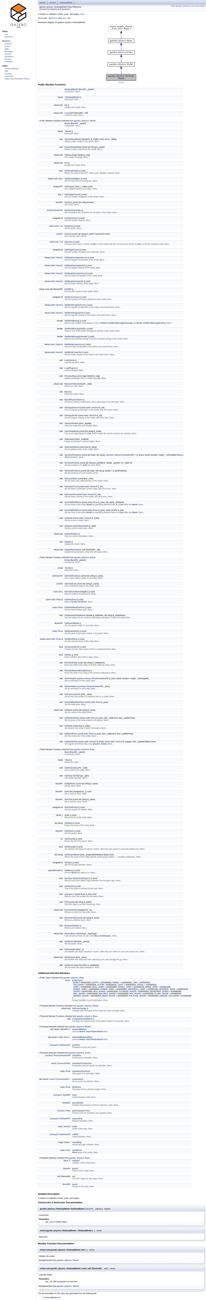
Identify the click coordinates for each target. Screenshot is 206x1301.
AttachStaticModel (73, 140)
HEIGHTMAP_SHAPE (159, 992)
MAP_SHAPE (79, 994)
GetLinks (69, 242)
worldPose (77, 1151)
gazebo (43, 2)
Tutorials (8, 74)
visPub (75, 1135)
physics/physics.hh (59, 18)
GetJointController (73, 211)
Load (67, 113)
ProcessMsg (70, 376)
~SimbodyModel (72, 98)
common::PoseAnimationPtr (95, 679)
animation (76, 1056)
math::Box (58, 179)
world (74, 1185)
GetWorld (69, 871)
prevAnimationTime (81, 1111)
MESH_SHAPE (108, 996)
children (76, 1161)
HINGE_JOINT (151, 987)
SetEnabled (70, 440)
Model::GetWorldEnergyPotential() (116, 323)
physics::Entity (100, 744)
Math (7, 49)
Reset (67, 392)
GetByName (70, 784)
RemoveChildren (72, 926)
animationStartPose (81, 1072)
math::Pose (104, 140)
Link (94, 244)
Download (9, 76)
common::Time (63, 1111)
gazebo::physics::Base (84, 750)
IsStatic (68, 655)
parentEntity (77, 1103)
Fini (66, 163)
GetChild (68, 792)
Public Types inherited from (61, 978)
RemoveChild (71, 384)
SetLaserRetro (71, 479)
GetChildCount (71, 808)
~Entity (68, 568)
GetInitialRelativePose (74, 608)
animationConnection (82, 1064)
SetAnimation (71, 679)
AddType (68, 776)
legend (121, 83)
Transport (9, 61)
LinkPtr (59, 234)
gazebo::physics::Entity (84, 558)
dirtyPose (76, 1087)
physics (53, 2)
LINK (135, 983)
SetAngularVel (71, 416)
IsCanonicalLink (72, 647)
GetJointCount (71, 219)
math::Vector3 (56, 258)
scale (74, 1127)
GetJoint (68, 203)
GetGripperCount (72, 195)
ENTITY (95, 983)
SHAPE (76, 992)
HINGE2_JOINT (124, 987)
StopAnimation (71, 534)
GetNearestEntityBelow (75, 616)
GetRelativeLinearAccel (75, 274)
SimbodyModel (66, 2)
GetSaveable (70, 847)
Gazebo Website (12, 69)
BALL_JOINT (98, 987)
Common (8, 44)
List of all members (198, 6)
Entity (67, 560)
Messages (9, 51)
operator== (70, 895)
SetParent (69, 942)
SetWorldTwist (71, 742)
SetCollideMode (72, 432)
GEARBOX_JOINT (167, 990)
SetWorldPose (71, 734)
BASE (75, 983)
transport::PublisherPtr (60, 1045)
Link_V (58, 242)
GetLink (68, 234)
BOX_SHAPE (99, 992)
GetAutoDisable (72, 171)
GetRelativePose (72, 632)
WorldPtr (57, 871)
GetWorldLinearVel (73, 353)
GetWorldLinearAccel (74, 345)
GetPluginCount (72, 250)
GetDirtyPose (71, 600)
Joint (67, 458)
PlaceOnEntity (71, 663)
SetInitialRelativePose (74, 703)
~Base (67, 760)
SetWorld (69, 966)
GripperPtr (58, 187)
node (74, 1095)
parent (75, 1169)
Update (68, 542)
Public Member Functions (180, 6)
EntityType (78, 776)
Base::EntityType (78, 934)
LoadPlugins (70, 369)
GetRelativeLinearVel (74, 282)
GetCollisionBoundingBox (76, 592)
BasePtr (82, 90)
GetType (68, 863)
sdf (73, 1177)
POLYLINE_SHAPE (137, 996)
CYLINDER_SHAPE (127, 992)
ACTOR (100, 985)
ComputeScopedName (82, 1019)
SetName (69, 710)
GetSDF (68, 290)
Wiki (6, 71)
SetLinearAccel (71, 487)
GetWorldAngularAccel (75, 305)
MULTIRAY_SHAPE (107, 994)
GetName (69, 823)
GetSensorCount (72, 297)
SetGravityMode (72, 447)
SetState (68, 526)
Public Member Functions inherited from (67, 121)
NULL (180, 455)
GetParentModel (72, 624)
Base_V (67, 1161)
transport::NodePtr (62, 1095)
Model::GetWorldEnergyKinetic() (151, 323)
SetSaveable (70, 950)
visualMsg (76, 1143)
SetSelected (70, 958)
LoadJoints (70, 361)
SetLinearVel (70, 495)
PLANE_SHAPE (161, 994)
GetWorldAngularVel (74, 313)
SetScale (68, 518)
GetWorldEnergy (72, 321)
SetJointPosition (72, 463)
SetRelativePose (72, 718)
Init (66, 106)
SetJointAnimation (73, 455)
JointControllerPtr (55, 211)
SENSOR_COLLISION (169, 996)
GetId (67, 816)
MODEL (116, 983)
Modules (6, 41)
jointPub (76, 1045)
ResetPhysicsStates (74, 400)
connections (77, 1080)
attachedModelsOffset (82, 1038)
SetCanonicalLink (73, 695)
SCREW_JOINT (107, 990)
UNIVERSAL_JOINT (136, 990)
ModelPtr (86, 140)
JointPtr (59, 203)
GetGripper (70, 187)
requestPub (77, 1119)
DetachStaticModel (73, 148)
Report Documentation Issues (17, 79)
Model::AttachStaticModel (91, 1032)
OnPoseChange (79, 1009)
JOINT (76, 987)
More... (83, 14)
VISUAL (140, 985)
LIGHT (120, 985)
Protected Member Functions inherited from (68, 1006)
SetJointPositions (73, 471)
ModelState (83, 526)
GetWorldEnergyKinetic (75, 329)
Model (67, 124)
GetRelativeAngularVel (75, 266)
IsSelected (69, 887)
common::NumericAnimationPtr (120, 455)
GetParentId (70, 839)
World (74, 873)
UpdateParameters (73, 550)
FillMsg (68, 155)
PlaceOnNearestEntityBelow (77, 671)
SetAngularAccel (72, 408)
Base (67, 752)
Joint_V (57, 226)
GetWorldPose (71, 639)
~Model (68, 132)
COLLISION (78, 985)
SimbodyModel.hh (52, 1298)
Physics (8, 54)
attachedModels (79, 1030)
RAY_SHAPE (135, 994)
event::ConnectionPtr (60, 1064)
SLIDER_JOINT (80, 990)
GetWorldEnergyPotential (76, 337)
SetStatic (69, 726)
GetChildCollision (73, 576)
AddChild (69, 768)
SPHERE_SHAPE (81, 996)
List (6, 34)
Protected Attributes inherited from (64, 1027)
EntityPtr (82, 384)
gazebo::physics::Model (85, 121)
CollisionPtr (57, 576)
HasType (68, 879)
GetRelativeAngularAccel (76, 258)
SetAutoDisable (72, 424)
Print (67, 902)
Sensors (8, 59)
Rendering (9, 56)
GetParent (69, 831)
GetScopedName (72, 855)
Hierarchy (9, 37)
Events (7, 46)
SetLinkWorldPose (73, 503)
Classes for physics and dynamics (54, 9)
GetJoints (69, 226)
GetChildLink (70, 584)
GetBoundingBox (72, 179)
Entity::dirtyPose (79, 602)
